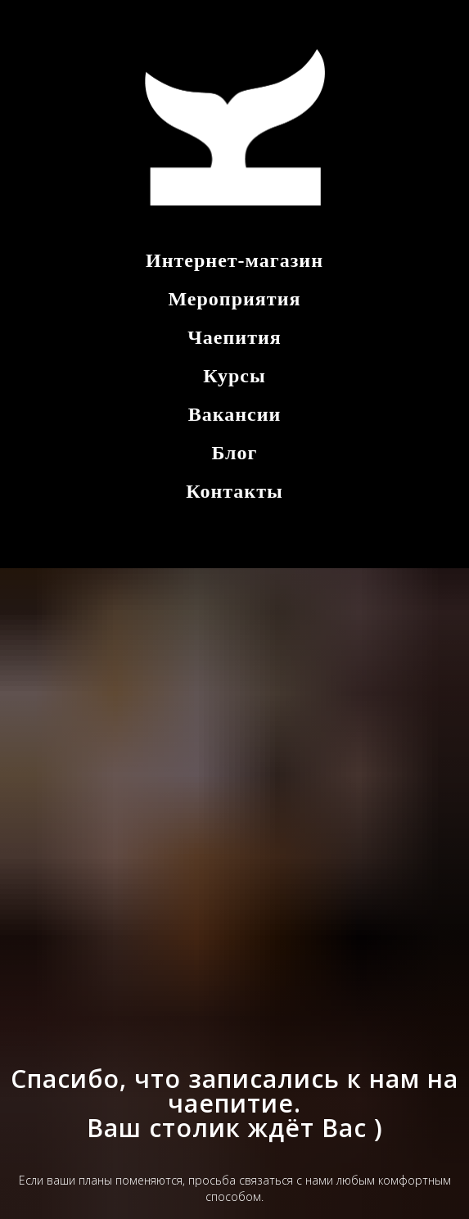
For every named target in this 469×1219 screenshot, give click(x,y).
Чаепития (234, 337)
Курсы (234, 375)
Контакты (234, 491)
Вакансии (235, 414)
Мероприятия (235, 298)
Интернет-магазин (234, 260)
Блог (235, 452)
